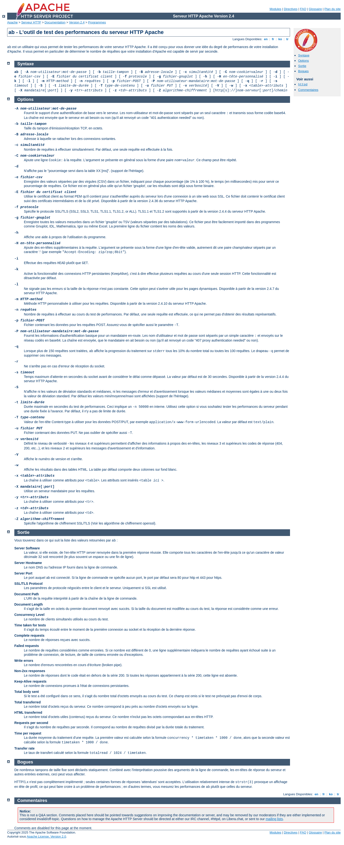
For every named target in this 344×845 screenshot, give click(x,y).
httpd (302, 84)
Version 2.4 (77, 22)
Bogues (303, 71)
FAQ (303, 9)
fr (273, 39)
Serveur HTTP (31, 22)
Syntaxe (303, 55)
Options (303, 60)
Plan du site (332, 9)
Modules (275, 9)
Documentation (55, 22)
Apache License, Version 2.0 (46, 836)
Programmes (97, 22)
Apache (12, 22)
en (265, 39)
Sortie (302, 66)
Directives (290, 9)
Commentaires (308, 90)
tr (287, 39)
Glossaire (315, 9)
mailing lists (274, 819)
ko (280, 39)
